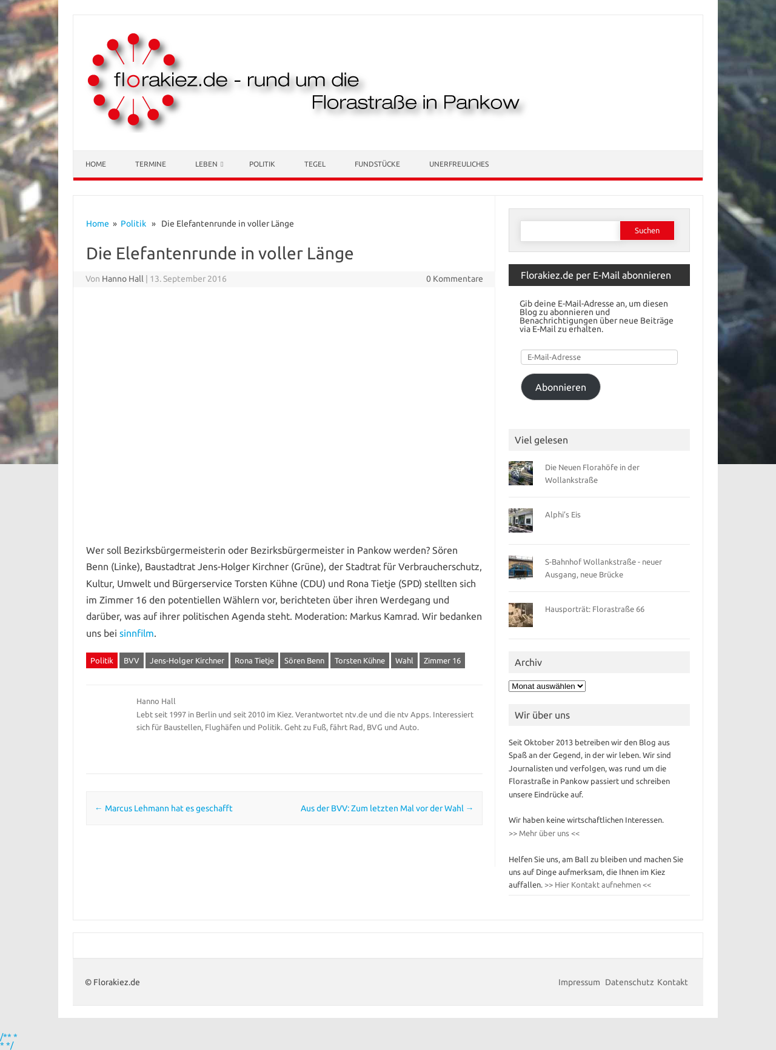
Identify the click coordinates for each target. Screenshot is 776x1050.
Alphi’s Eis (563, 514)
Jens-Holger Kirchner (187, 660)
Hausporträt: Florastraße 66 (594, 609)
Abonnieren (560, 387)
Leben (206, 164)
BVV (131, 660)
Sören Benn (304, 660)
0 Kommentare (454, 279)
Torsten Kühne (360, 660)
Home (95, 164)
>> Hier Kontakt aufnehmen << (597, 884)
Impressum (580, 982)
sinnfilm (136, 633)
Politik (262, 164)
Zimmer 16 (442, 660)
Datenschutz (629, 982)
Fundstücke (377, 164)
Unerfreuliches (459, 164)
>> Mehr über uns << (544, 833)
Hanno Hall (123, 279)
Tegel (315, 164)
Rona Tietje (254, 660)
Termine (150, 164)
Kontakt (672, 982)
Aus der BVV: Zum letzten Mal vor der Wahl (387, 808)
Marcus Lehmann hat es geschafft (164, 808)
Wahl (404, 660)
